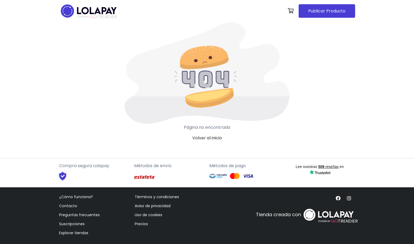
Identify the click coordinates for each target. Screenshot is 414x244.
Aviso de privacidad (153, 205)
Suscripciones (72, 224)
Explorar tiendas (73, 233)
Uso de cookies (148, 215)
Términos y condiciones (157, 196)
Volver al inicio (207, 138)
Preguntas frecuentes (79, 215)
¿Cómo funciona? (76, 196)
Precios (141, 224)
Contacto (68, 205)
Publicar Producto (327, 11)
